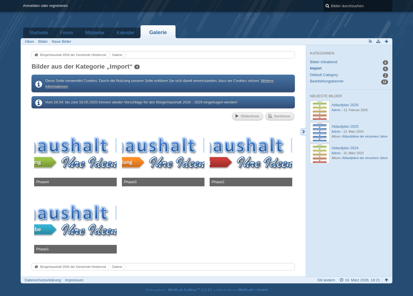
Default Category (324, 75)
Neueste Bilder (326, 96)
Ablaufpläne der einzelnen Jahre (364, 136)
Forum (66, 32)
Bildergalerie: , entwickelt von (206, 289)
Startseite (38, 32)
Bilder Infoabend (323, 62)
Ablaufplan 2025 (345, 126)
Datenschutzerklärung (43, 280)
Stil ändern (326, 280)
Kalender (126, 32)
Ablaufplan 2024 (345, 148)
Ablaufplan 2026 (345, 105)
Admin (336, 110)
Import (316, 68)
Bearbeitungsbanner (327, 81)
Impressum (74, 280)
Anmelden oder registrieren (45, 5)
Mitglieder (95, 32)
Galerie (158, 32)
